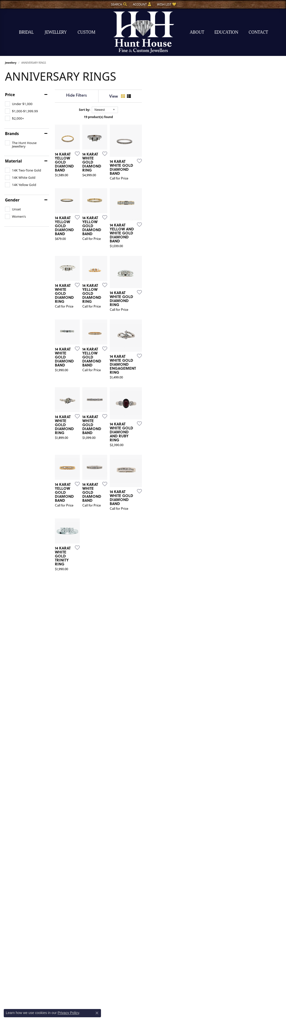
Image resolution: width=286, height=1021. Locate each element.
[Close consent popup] (96, 1013)
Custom (86, 32)
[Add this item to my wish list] (125, 202)
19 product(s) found (167, 117)
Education (226, 32)
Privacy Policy (68, 1013)
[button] (118, 4)
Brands (12, 134)
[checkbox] (18, 104)
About (197, 32)
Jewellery (56, 32)
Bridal (26, 32)
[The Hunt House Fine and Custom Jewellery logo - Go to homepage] (143, 32)
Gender (12, 200)
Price (10, 95)
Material (13, 161)
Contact (258, 32)
